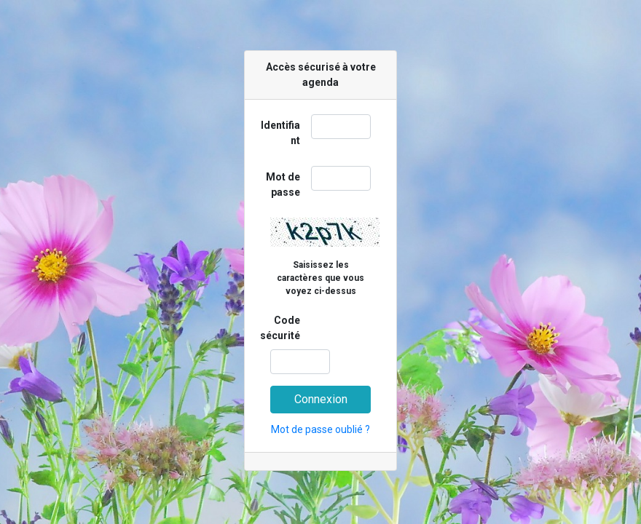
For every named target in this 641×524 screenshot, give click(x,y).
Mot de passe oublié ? (320, 429)
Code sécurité (280, 327)
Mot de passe (283, 184)
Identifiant (280, 132)
